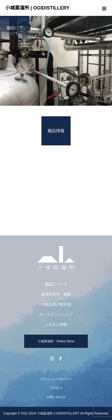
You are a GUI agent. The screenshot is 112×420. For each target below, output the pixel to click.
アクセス (56, 388)
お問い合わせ (56, 397)
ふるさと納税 (56, 324)
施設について (56, 284)
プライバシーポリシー (56, 379)
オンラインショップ (56, 314)
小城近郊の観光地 (56, 304)
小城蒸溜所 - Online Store (56, 341)
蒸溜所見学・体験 (56, 294)
